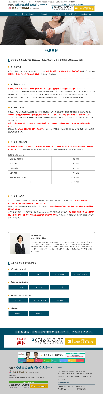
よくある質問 (61, 374)
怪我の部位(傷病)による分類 (21, 295)
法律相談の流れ (73, 371)
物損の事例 (15, 308)
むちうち (18, 300)
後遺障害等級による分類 (19, 282)
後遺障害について (82, 386)
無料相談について (87, 14)
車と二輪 (18, 274)
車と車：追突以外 (80, 274)
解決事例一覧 (70, 374)
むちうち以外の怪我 (39, 300)
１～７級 (39, 287)
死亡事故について (63, 389)
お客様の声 (61, 376)
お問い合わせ (69, 376)
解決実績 (44, 14)
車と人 (39, 274)
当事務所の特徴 (30, 14)
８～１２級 (60, 287)
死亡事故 (59, 300)
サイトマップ (61, 379)
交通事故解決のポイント (65, 386)
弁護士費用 (58, 14)
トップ (15, 14)
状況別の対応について (83, 389)
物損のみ (39, 313)
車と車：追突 (59, 274)
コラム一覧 (78, 374)
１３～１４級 (18, 287)
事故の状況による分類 (18, 269)
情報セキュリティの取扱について (83, 376)
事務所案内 (72, 14)
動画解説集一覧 (87, 374)
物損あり (18, 313)
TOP (59, 371)
